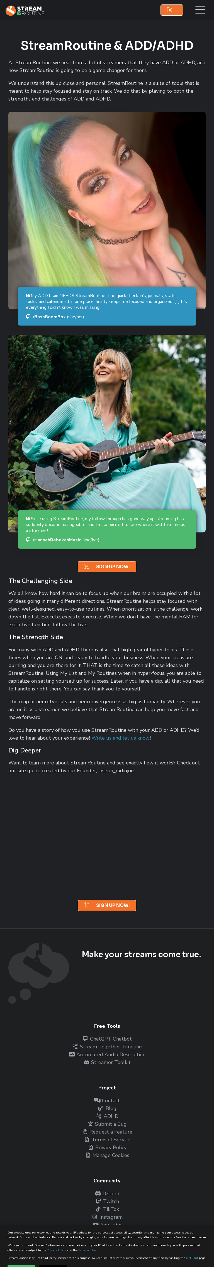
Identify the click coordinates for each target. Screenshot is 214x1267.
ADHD (107, 1116)
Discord (107, 1193)
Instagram (107, 1217)
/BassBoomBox (55, 317)
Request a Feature (107, 1132)
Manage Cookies (107, 1155)
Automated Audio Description (107, 1054)
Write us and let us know (120, 738)
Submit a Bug (107, 1124)
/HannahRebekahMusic (62, 540)
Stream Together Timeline (107, 1046)
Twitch (107, 1201)
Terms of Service (107, 1139)
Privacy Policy (56, 1250)
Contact (107, 1100)
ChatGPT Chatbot (107, 1039)
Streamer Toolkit (107, 1062)
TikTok (107, 1209)
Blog (107, 1108)
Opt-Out (192, 1258)
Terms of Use (87, 1250)
